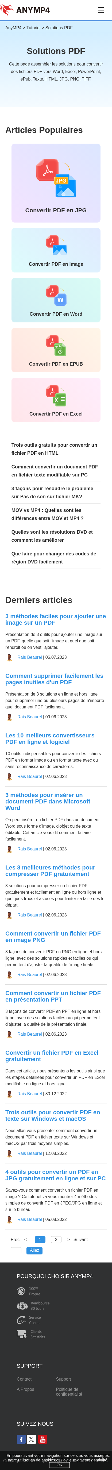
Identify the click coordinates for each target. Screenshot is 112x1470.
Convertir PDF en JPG (56, 210)
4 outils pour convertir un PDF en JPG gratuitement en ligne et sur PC (55, 1175)
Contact (24, 1379)
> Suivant (77, 1239)
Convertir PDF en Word (56, 314)
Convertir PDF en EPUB (56, 364)
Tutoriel (33, 28)
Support (63, 1379)
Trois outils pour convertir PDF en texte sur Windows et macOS (52, 1115)
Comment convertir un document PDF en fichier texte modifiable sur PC (54, 471)
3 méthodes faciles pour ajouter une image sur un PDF (55, 619)
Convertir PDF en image (56, 264)
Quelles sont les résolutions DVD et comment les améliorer (52, 536)
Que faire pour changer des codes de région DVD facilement (53, 558)
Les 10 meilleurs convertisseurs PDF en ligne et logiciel (50, 738)
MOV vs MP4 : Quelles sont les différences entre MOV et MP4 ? (47, 514)
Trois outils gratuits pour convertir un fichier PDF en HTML (54, 449)
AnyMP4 (13, 28)
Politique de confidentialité (69, 1391)
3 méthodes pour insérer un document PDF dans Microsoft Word (47, 801)
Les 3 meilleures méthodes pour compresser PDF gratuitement (50, 870)
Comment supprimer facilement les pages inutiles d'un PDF (54, 679)
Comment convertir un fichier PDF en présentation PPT (53, 996)
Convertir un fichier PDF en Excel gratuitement (51, 1056)
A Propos (25, 1389)
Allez (34, 1250)
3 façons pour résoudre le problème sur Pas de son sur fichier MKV (52, 492)
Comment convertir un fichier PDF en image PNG (53, 936)
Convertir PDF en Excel (56, 414)
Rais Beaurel (29, 657)
